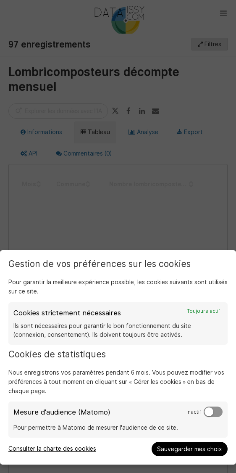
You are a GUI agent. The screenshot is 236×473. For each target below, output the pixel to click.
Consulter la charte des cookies (52, 448)
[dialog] (118, 357)
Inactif (193, 412)
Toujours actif (203, 311)
